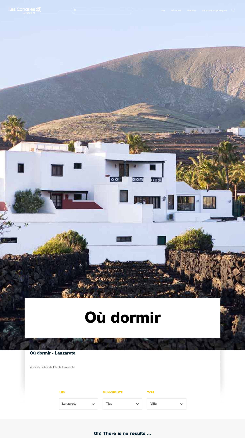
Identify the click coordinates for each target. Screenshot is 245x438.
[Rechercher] (102, 10)
